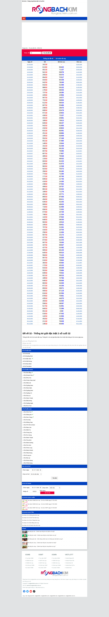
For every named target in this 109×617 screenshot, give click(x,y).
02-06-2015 (30, 176)
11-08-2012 (30, 211)
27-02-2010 (30, 232)
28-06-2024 (30, 82)
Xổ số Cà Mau (27, 419)
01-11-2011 (30, 217)
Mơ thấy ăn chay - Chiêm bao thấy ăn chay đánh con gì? (42, 546)
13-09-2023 (79, 100)
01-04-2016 (30, 168)
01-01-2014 (30, 186)
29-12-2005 (79, 280)
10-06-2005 (79, 288)
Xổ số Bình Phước (28, 450)
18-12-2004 (30, 298)
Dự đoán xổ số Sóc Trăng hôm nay (31, 520)
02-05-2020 (30, 123)
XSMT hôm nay (42, 563)
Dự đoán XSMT (42, 568)
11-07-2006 (30, 270)
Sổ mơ (24, 529)
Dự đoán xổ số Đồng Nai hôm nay (30, 515)
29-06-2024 (79, 82)
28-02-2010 (79, 232)
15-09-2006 (79, 267)
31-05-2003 (79, 311)
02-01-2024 (79, 95)
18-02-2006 (79, 278)
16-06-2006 (79, 272)
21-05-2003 (79, 313)
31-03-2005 (79, 293)
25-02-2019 (79, 138)
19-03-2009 (30, 245)
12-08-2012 (79, 211)
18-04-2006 (79, 275)
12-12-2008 (30, 250)
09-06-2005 (30, 288)
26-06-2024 (30, 84)
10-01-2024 (30, 92)
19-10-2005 (30, 283)
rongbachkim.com (45, 596)
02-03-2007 (79, 265)
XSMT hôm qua (42, 561)
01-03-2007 (30, 265)
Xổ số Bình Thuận (28, 437)
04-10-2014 (30, 181)
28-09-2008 (79, 252)
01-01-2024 (30, 95)
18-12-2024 (79, 74)
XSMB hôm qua (29, 561)
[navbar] (24, 18)
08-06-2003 (79, 308)
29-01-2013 (30, 201)
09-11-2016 (30, 163)
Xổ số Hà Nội (26, 353)
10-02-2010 (30, 234)
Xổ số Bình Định (27, 388)
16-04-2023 (79, 105)
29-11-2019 (79, 128)
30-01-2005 (30, 295)
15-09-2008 (30, 255)
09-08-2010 (79, 224)
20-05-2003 (30, 313)
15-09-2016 (79, 166)
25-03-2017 (79, 153)
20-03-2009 (79, 245)
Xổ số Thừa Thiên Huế (29, 380)
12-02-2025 (30, 72)
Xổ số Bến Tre (27, 430)
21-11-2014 (30, 178)
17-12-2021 (79, 115)
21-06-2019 (79, 133)
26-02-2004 (79, 306)
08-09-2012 (30, 209)
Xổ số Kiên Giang (28, 460)
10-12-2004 (79, 300)
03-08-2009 (30, 239)
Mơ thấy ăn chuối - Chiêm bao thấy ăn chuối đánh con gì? (42, 535)
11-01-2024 (79, 92)
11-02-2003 (30, 316)
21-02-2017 (79, 156)
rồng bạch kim (31, 596)
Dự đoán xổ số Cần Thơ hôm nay (30, 518)
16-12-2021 (30, 115)
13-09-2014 (79, 184)
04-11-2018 (79, 143)
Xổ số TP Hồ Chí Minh (29, 425)
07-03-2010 (79, 229)
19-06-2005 (30, 285)
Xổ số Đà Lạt (26, 458)
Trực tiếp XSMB (29, 558)
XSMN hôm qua (56, 561)
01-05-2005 (30, 290)
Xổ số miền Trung (27, 369)
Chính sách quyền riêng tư (29, 587)
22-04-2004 (30, 303)
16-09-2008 (79, 255)
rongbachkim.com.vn (33, 583)
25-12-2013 (79, 189)
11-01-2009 (79, 247)
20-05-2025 (79, 69)
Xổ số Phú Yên (27, 377)
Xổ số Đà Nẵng (27, 372)
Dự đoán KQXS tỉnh (28, 512)
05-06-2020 (79, 120)
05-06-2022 (79, 110)
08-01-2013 (30, 204)
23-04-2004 (79, 303)
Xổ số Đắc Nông (27, 400)
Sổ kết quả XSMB (30, 565)
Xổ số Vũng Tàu (27, 432)
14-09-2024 (30, 79)
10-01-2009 (30, 247)
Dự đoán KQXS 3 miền (28, 498)
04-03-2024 (79, 90)
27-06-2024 (79, 84)
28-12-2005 (30, 280)
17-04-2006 (30, 275)
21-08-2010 (79, 222)
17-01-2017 (79, 161)
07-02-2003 (79, 318)
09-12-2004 (30, 300)
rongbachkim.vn (61, 596)
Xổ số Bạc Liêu (27, 427)
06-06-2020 (30, 120)
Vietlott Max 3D (69, 563)
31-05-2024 (79, 87)
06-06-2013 (79, 196)
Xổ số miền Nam (27, 409)
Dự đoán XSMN (56, 568)
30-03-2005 (30, 293)
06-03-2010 (30, 229)
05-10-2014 (79, 181)
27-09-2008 (30, 252)
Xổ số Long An (27, 455)
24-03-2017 (30, 153)
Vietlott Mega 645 (70, 558)
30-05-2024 (30, 87)
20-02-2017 (30, 156)
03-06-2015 (79, 176)
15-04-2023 (30, 105)
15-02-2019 (30, 140)
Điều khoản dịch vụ (40, 587)
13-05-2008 (30, 257)
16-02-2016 (79, 171)
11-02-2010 (79, 234)
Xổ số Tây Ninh (27, 440)
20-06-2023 (30, 102)
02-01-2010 (30, 237)
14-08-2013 (30, 194)
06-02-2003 (30, 318)
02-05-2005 (79, 290)
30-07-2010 (30, 227)
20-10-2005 (79, 283)
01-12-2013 (30, 191)
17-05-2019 (30, 135)
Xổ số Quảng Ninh (28, 356)
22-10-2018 (79, 145)
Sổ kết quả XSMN (57, 565)
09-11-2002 (79, 323)
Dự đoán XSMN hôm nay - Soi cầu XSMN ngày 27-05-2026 (42, 504)
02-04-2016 (79, 168)
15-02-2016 (30, 171)
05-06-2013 (30, 196)
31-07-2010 (79, 227)
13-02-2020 (30, 125)
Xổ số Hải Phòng (27, 361)
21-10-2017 (79, 151)
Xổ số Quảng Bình (28, 390)
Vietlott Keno (69, 568)
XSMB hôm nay (29, 563)
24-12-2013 (30, 189)
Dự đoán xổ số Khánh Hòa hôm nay (31, 525)
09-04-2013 (79, 199)
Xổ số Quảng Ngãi (28, 403)
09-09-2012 (30, 206)
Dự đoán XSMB (29, 568)
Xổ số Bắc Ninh (27, 358)
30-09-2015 (30, 173)
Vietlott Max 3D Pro (70, 565)
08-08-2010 (30, 224)
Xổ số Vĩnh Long (27, 447)
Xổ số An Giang (27, 435)
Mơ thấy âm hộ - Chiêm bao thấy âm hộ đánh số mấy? (41, 532)
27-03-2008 (79, 260)
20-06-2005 (79, 285)
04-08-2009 (79, 239)
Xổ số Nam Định (27, 363)
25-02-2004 (30, 306)
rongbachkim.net (53, 596)
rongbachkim (38, 596)
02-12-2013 (79, 191)
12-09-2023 (30, 100)
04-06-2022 (30, 110)
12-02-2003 (79, 316)
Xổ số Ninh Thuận (28, 398)
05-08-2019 (79, 130)
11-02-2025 (79, 72)
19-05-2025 (30, 69)
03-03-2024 (30, 90)
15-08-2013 (79, 194)
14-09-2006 (30, 267)
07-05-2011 (79, 219)
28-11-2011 (79, 214)
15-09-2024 (79, 79)
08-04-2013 (30, 199)
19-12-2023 (79, 97)
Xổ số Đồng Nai (27, 414)
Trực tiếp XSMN (56, 558)
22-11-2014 (79, 178)
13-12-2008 (79, 250)
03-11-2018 (30, 143)
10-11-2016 (79, 163)
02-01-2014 (79, 186)
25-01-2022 (79, 112)
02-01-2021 (79, 117)
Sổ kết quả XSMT (43, 565)
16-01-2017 (30, 161)
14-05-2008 (79, 257)
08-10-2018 (30, 148)
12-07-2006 (79, 270)
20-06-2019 (30, 133)
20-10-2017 (30, 151)
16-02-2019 (79, 140)
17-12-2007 (79, 262)
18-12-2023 (30, 97)
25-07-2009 (30, 242)
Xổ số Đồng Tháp (28, 422)
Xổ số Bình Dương (28, 442)
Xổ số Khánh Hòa (28, 375)
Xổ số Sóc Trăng (27, 417)
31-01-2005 (79, 295)
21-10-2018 (30, 145)
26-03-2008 (30, 260)
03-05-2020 (79, 123)
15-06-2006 (30, 272)
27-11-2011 (30, 214)
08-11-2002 (30, 323)
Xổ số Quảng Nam (28, 385)
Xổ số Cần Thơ (27, 412)
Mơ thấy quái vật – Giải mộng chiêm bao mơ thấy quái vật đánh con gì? (45, 539)
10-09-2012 (79, 206)
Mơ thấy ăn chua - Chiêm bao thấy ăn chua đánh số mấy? (42, 543)
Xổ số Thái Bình (27, 366)
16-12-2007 (30, 262)
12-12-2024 (30, 77)
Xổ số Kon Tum (27, 405)
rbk (26, 596)
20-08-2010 (30, 222)
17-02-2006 (30, 278)
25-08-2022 (79, 107)
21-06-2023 (79, 102)
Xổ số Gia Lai (26, 395)
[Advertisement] (54, 34)
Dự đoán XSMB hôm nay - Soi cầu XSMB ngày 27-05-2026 (42, 500)
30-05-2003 (30, 311)
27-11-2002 (79, 321)
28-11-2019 (30, 128)
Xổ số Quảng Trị (27, 393)
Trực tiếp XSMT (43, 558)
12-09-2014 (30, 184)
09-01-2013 (79, 204)
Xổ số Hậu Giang (27, 452)
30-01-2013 (79, 201)
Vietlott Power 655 (70, 561)
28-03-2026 (79, 67)
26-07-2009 (79, 242)
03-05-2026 (79, 64)
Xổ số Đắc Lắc (27, 382)
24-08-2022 (30, 107)
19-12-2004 (79, 298)
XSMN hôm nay (56, 563)
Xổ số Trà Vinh (27, 445)
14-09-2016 (30, 166)
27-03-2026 (30, 67)
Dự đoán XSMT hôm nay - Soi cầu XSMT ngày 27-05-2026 (42, 508)
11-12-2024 (79, 77)
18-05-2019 (79, 135)
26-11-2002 (30, 321)
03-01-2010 (79, 237)
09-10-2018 (79, 148)
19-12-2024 (30, 74)
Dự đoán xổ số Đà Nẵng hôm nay (30, 523)
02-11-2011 (79, 217)
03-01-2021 (30, 117)
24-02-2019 (30, 138)
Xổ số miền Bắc (26, 350)
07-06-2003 (30, 308)
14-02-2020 (79, 125)
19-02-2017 (30, 158)
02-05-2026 (30, 64)
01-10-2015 (79, 173)
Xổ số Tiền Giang (27, 463)
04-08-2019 (30, 130)
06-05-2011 (30, 219)
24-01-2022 (30, 112)
